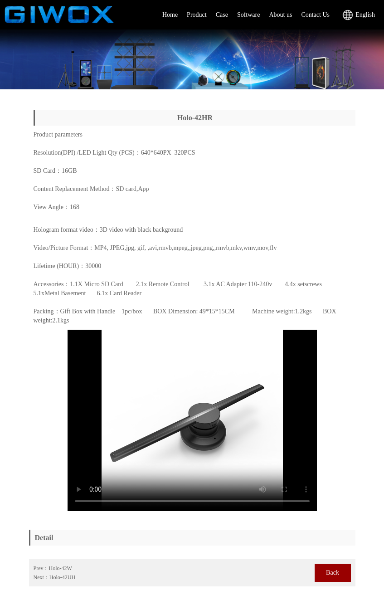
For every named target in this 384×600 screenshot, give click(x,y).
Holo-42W (60, 568)
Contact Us (315, 14)
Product (197, 14)
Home (170, 14)
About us (280, 14)
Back (332, 572)
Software (248, 14)
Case (222, 14)
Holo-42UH (62, 577)
